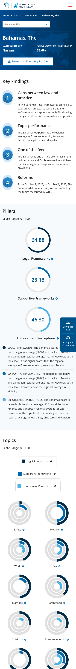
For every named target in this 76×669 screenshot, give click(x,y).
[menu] (70, 5)
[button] (26, 24)
